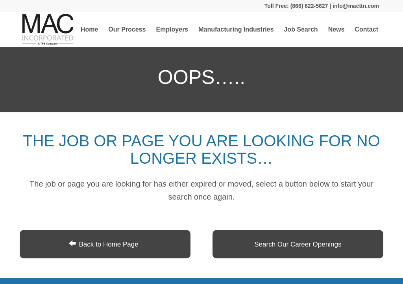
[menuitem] (89, 29)
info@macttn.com (355, 6)
